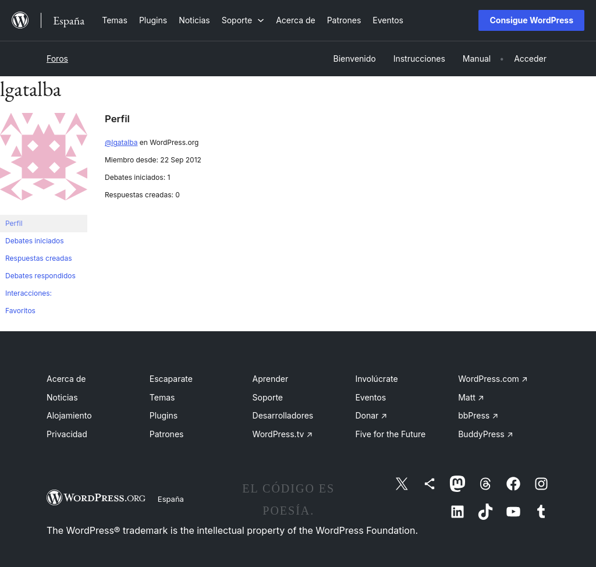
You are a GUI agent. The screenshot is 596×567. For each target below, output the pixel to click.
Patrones (167, 434)
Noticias (62, 397)
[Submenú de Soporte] (243, 20)
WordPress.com (493, 379)
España (171, 499)
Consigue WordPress (531, 20)
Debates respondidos (40, 275)
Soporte (268, 397)
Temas (162, 397)
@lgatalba (121, 142)
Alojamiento (69, 415)
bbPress (478, 415)
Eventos (370, 397)
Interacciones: (28, 293)
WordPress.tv (283, 434)
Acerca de (66, 379)
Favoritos (20, 310)
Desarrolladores (283, 415)
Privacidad (67, 434)
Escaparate (171, 379)
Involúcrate (376, 379)
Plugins (164, 415)
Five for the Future (390, 434)
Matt (471, 397)
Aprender (271, 379)
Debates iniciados (34, 240)
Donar (371, 415)
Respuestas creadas (38, 258)
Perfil (14, 223)
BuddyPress (485, 434)
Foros (57, 58)
